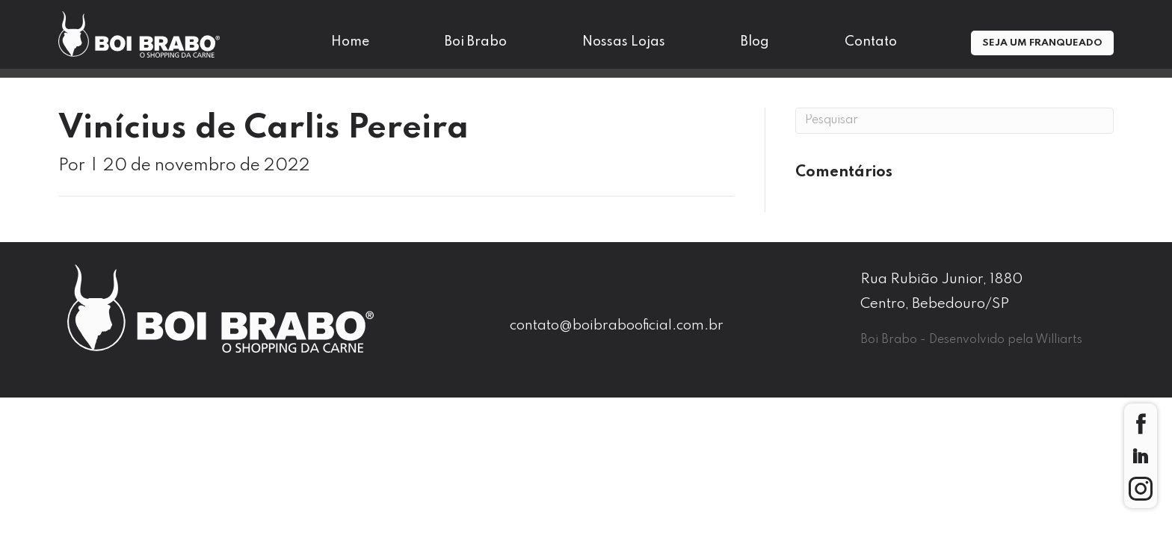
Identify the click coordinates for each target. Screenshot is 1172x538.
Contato (871, 42)
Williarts (1058, 340)
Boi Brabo (476, 42)
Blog (755, 42)
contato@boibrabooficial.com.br (617, 325)
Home (350, 42)
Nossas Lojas (623, 42)
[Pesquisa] (954, 121)
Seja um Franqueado (1042, 43)
